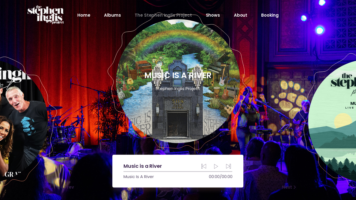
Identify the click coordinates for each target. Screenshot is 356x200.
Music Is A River (138, 176)
